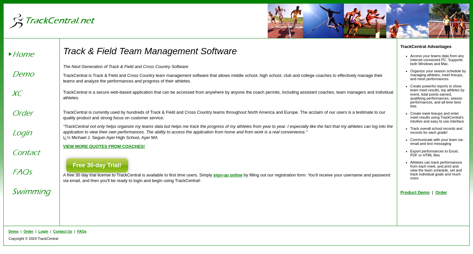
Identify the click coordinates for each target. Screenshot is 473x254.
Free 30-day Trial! (97, 165)
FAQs (82, 231)
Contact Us (62, 231)
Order (441, 192)
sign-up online (227, 175)
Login (43, 231)
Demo (14, 231)
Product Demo (415, 192)
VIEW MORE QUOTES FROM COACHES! (104, 146)
